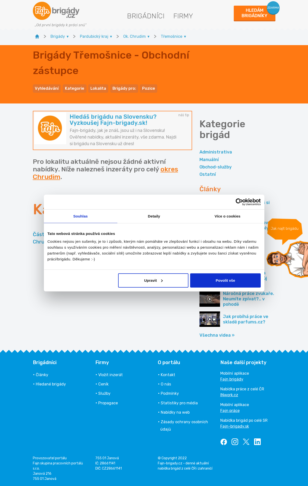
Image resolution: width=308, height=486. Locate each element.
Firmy (183, 16)
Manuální (209, 159)
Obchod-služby (215, 166)
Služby (104, 393)
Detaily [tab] (154, 216)
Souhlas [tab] (80, 216)
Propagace (108, 402)
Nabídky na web (175, 412)
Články (42, 374)
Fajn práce (230, 410)
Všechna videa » (216, 335)
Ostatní (207, 174)
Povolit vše (225, 280)
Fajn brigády (231, 379)
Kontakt (168, 374)
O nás (166, 384)
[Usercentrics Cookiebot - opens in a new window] (239, 202)
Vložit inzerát (110, 374)
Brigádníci (145, 16)
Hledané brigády (51, 384)
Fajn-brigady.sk (234, 426)
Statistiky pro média (179, 402)
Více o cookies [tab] (228, 216)
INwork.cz (229, 394)
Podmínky (170, 393)
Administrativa (215, 151)
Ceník (103, 384)
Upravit (153, 280)
